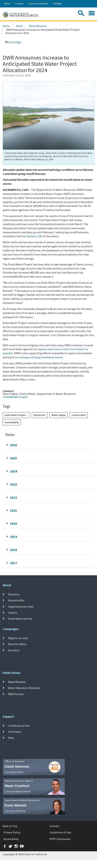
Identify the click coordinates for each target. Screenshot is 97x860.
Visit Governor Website (14, 772)
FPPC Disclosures (59, 839)
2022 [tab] (13, 498)
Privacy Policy (12, 832)
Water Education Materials (24, 688)
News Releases (38, 26)
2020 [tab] (13, 524)
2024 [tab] (13, 471)
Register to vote (18, 638)
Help (11, 737)
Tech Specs (14, 731)
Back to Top (10, 826)
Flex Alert (14, 650)
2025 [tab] (13, 458)
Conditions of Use (19, 725)
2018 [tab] (13, 550)
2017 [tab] (13, 563)
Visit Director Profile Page (15, 811)
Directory (13, 594)
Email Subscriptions (20, 618)
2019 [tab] (13, 537)
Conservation (79, 415)
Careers (12, 612)
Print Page (13, 42)
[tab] (48, 445)
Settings (57, 3)
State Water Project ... (16, 415)
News (19, 26)
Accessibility (11, 839)
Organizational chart (21, 606)
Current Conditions (38, 3)
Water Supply (58, 415)
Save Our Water (17, 644)
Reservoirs (40, 415)
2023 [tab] (13, 484)
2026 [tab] (13, 445)
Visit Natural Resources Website (18, 791)
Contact (19, 3)
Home (6, 26)
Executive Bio (16, 600)
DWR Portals (16, 694)
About (7, 3)
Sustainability (12, 422)
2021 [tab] (13, 510)
